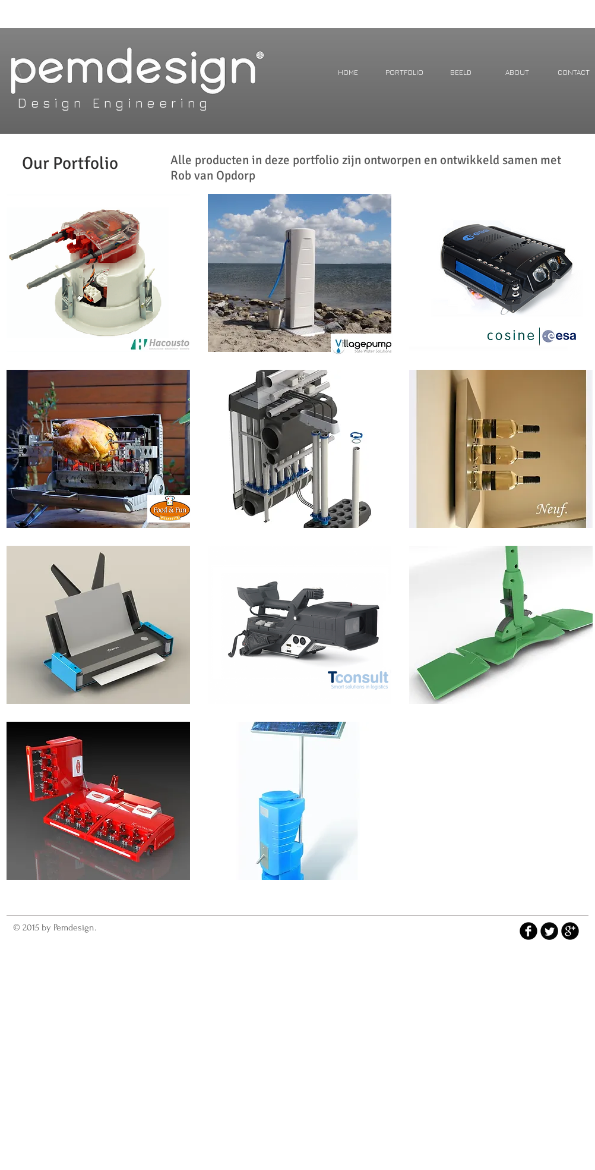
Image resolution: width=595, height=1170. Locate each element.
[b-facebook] (528, 931)
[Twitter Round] (549, 931)
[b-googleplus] (570, 931)
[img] (98, 449)
